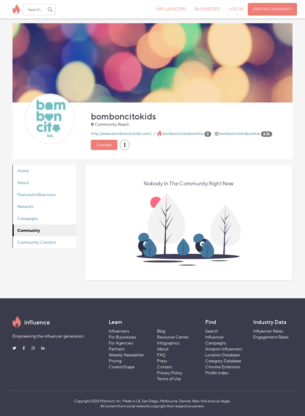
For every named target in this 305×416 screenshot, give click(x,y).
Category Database (223, 360)
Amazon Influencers (223, 348)
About (23, 182)
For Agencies (121, 342)
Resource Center (173, 336)
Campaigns (27, 218)
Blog (161, 330)
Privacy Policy (169, 372)
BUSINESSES (207, 8)
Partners (117, 348)
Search (211, 330)
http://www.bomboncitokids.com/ (121, 133)
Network (25, 206)
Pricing (115, 360)
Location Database (222, 354)
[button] (125, 145)
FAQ (161, 354)
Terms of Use (169, 378)
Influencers (119, 330)
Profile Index (216, 372)
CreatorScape (122, 366)
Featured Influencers (36, 194)
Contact (104, 144)
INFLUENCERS (171, 8)
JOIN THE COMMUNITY (272, 9)
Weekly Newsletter (126, 354)
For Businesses (122, 336)
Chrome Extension (222, 366)
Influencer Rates (268, 330)
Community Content (36, 242)
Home (23, 170)
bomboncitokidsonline (183, 133)
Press (162, 360)
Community (28, 230)
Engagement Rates (271, 336)
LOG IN (236, 8)
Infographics (168, 342)
